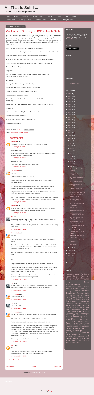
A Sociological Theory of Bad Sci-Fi (77, 226)
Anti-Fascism (14, 132)
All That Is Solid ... (21, 7)
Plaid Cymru (86, 317)
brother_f (14, 141)
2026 (70, 94)
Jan (71, 247)
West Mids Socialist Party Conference (77, 178)
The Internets (78, 337)
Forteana (86, 295)
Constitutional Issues (74, 287)
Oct (71, 145)
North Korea (85, 315)
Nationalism (69, 313)
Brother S (73, 280)
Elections (70, 293)
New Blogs (70, 315)
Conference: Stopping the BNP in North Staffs (33, 31)
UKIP (83, 338)
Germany (86, 297)
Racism (69, 323)
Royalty (76, 325)
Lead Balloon (73, 244)
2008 (70, 250)
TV (80, 338)
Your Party (72, 342)
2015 (70, 122)
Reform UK (78, 323)
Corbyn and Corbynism (77, 288)
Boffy (12, 345)
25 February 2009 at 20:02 (19, 356)
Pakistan (68, 317)
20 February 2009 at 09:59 (19, 290)
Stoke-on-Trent (23, 132)
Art (88, 274)
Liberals (82, 307)
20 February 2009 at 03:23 (19, 279)
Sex (67, 16)
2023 (70, 101)
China (68, 282)
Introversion (78, 303)
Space (68, 333)
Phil (12, 216)
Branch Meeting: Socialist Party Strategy (77, 222)
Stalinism (78, 333)
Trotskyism (75, 338)
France (68, 297)
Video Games (11, 20)
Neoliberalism (85, 313)
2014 (70, 125)
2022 (70, 104)
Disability (68, 291)
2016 (70, 120)
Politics (74, 319)
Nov (71, 143)
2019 (70, 112)
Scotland (86, 326)
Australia (68, 276)
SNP (82, 328)
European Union (83, 293)
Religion (87, 323)
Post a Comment (14, 360)
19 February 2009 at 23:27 (19, 229)
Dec (71, 140)
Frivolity (74, 297)
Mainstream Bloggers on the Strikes (77, 236)
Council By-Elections (25, 20)
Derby (87, 289)
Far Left (50, 16)
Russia (81, 325)
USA (87, 338)
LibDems (75, 307)
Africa (75, 274)
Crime (82, 289)
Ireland (85, 303)
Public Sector (83, 321)
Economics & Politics (38, 16)
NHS (78, 315)
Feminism (76, 295)
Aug (71, 151)
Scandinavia (75, 326)
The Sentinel (15, 170)
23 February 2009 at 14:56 (19, 341)
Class (86, 282)
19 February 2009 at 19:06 (19, 202)
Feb (71, 166)
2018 (70, 114)
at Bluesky (73, 39)
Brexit (83, 278)
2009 (70, 138)
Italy (88, 303)
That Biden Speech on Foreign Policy (76, 218)
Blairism (75, 276)
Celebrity (79, 280)
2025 (70, 96)
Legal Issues (85, 305)
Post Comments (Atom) (38, 372)
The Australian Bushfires (77, 210)
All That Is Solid (75, 83)
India (72, 303)
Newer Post (10, 367)
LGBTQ (68, 307)
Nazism (77, 313)
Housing (74, 301)
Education (85, 291)
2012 (70, 130)
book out (68, 37)
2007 (70, 253)
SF (80, 328)
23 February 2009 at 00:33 (19, 299)
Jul (71, 153)
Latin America (77, 305)
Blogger (50, 391)
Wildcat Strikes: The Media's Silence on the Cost (77, 231)
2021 (70, 107)
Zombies (77, 342)
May (71, 158)
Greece (68, 299)
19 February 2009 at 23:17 (19, 212)
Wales (79, 340)
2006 (70, 256)
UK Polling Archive (40, 20)
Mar (71, 164)
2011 (70, 133)
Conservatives (73, 284)
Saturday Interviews (67, 20)
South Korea (86, 331)
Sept (71, 148)
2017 (70, 117)
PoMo (81, 319)
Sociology (25, 16)
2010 (70, 135)
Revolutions (69, 325)
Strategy (74, 335)
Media (68, 311)
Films (81, 295)
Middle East (80, 311)
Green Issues (76, 299)
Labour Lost (73, 208)
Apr (71, 161)
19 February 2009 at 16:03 (19, 157)
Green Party (85, 299)
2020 (70, 109)
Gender (59, 16)
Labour (69, 305)
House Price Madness (76, 181)
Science (81, 326)
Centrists (86, 280)
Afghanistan (69, 274)
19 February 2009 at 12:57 (19, 147)
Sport (72, 333)
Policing (68, 319)
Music (87, 311)
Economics (76, 291)
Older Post (57, 367)
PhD (72, 317)
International (54, 20)
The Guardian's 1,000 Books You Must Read (77, 213)
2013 (70, 127)
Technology (86, 335)
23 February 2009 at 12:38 (19, 308)
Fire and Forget (74, 197)
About (16, 16)
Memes (73, 311)
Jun (71, 156)
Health (68, 301)
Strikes (80, 335)
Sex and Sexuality (72, 328)
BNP (74, 278)
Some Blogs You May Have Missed (76, 200)
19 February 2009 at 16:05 (19, 166)
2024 (70, 99)
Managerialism (76, 309)
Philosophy (78, 317)
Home (8, 16)
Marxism (86, 309)
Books (74, 16)
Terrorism (69, 337)
